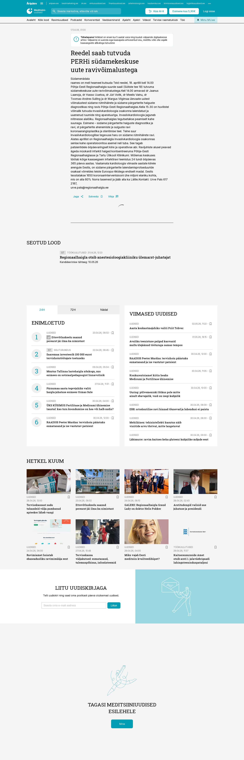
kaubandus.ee (154, 3)
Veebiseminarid (111, 19)
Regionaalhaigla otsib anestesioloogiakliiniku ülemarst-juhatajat (115, 257)
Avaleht (31, 19)
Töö (182, 19)
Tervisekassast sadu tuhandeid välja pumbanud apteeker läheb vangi (44, 508)
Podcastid (76, 19)
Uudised (51, 332)
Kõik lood (43, 19)
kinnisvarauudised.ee (173, 3)
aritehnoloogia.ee (136, 3)
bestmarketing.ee (70, 3)
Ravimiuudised (59, 19)
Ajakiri (136, 19)
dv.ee (83, 3)
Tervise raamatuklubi (165, 19)
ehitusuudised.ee (97, 3)
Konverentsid (92, 19)
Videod (146, 19)
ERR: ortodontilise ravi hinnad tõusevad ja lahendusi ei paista (169, 409)
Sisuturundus (62, 350)
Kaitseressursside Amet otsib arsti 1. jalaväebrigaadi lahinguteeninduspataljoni (192, 558)
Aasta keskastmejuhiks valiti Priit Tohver (156, 328)
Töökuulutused (77, 252)
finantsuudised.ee (117, 3)
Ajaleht (126, 19)
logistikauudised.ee (196, 3)
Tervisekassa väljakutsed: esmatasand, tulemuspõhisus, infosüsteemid (96, 558)
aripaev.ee (54, 3)
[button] (74, 605)
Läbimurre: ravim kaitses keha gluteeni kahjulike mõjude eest (168, 439)
